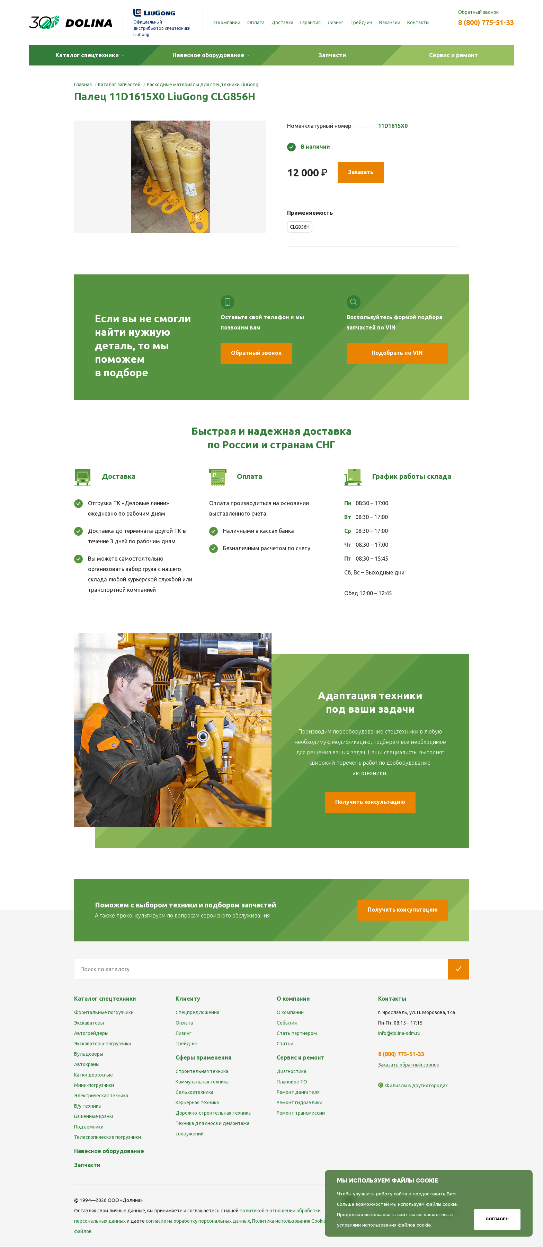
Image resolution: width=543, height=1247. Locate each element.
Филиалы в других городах (416, 1085)
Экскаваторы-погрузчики (102, 1043)
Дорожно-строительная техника (213, 1113)
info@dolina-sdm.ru (399, 1033)
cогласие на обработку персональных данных (198, 1221)
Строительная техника (202, 1071)
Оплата (256, 22)
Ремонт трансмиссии (301, 1113)
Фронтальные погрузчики (104, 1012)
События (287, 1023)
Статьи (285, 1043)
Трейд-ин (361, 22)
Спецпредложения (197, 1012)
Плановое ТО (292, 1081)
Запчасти (87, 1165)
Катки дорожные (93, 1075)
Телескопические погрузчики (107, 1137)
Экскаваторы (89, 1023)
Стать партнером (297, 1033)
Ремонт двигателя (298, 1092)
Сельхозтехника (194, 1092)
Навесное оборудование (109, 1151)
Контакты (418, 22)
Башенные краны (93, 1116)
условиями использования (367, 1225)
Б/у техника (87, 1106)
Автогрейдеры (91, 1033)
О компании (226, 22)
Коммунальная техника (202, 1081)
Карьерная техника (197, 1102)
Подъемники (89, 1127)
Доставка (282, 22)
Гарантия (310, 22)
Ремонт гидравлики (299, 1102)
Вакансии (389, 22)
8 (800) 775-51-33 (486, 22)
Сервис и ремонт (300, 1057)
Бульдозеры (88, 1054)
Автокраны (86, 1064)
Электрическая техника (101, 1095)
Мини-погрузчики (94, 1085)
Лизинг (336, 22)
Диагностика (291, 1071)
